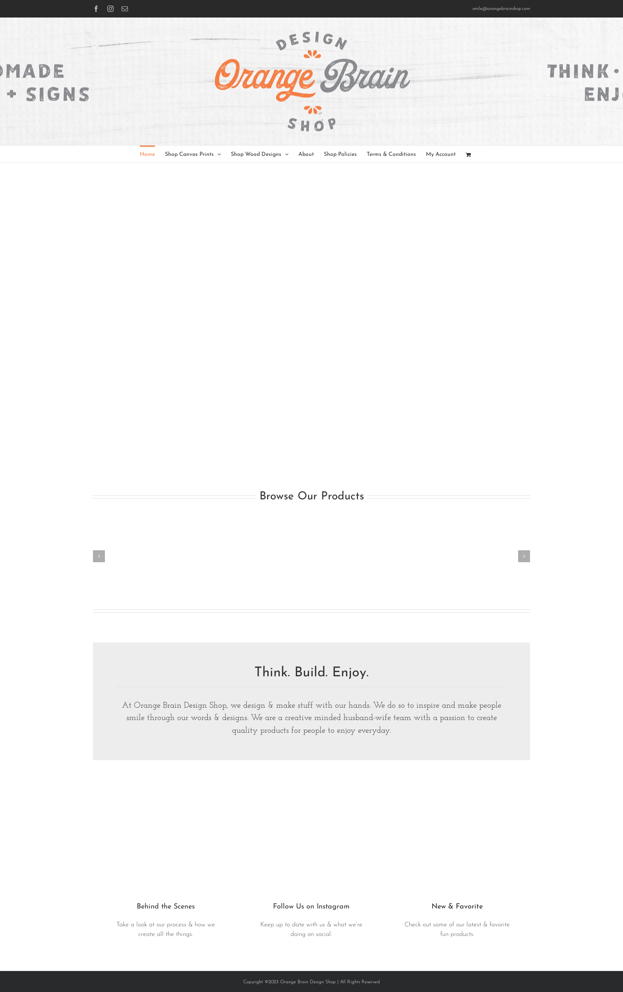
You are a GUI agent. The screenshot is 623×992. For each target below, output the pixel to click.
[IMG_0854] (166, 787)
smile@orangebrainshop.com (501, 8)
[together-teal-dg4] (312, 787)
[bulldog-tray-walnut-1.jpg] (457, 787)
